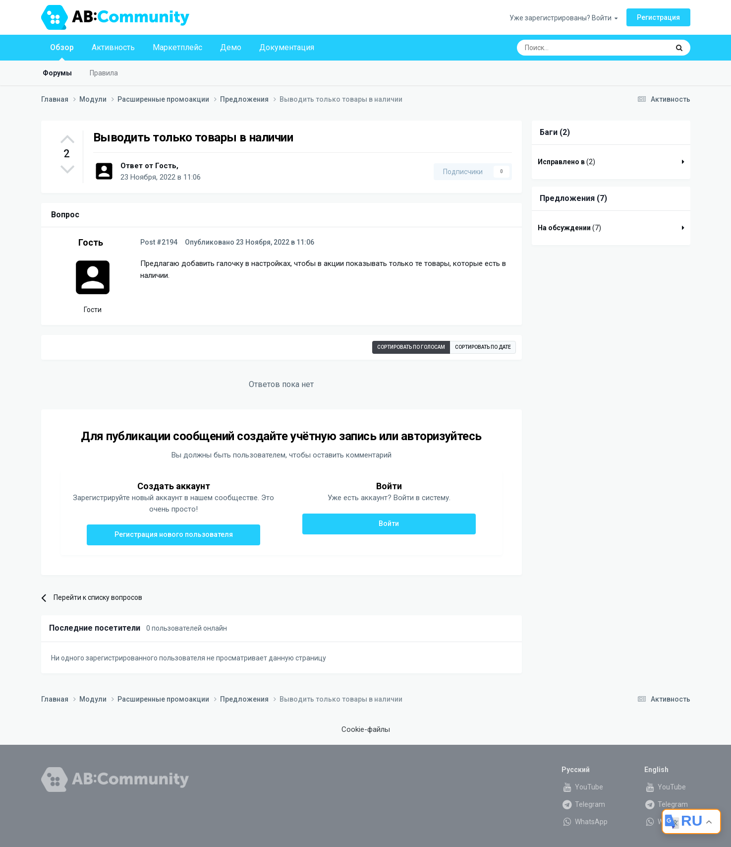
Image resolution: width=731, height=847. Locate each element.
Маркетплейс (177, 47)
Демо (230, 47)
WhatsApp (585, 822)
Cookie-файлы (365, 729)
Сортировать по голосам (411, 347)
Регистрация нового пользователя (173, 534)
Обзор (62, 52)
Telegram (583, 804)
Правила (104, 73)
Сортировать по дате (483, 347)
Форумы (57, 73)
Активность (113, 47)
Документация (286, 47)
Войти (389, 523)
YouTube (582, 787)
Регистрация (658, 17)
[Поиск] (570, 48)
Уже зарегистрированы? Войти (563, 18)
